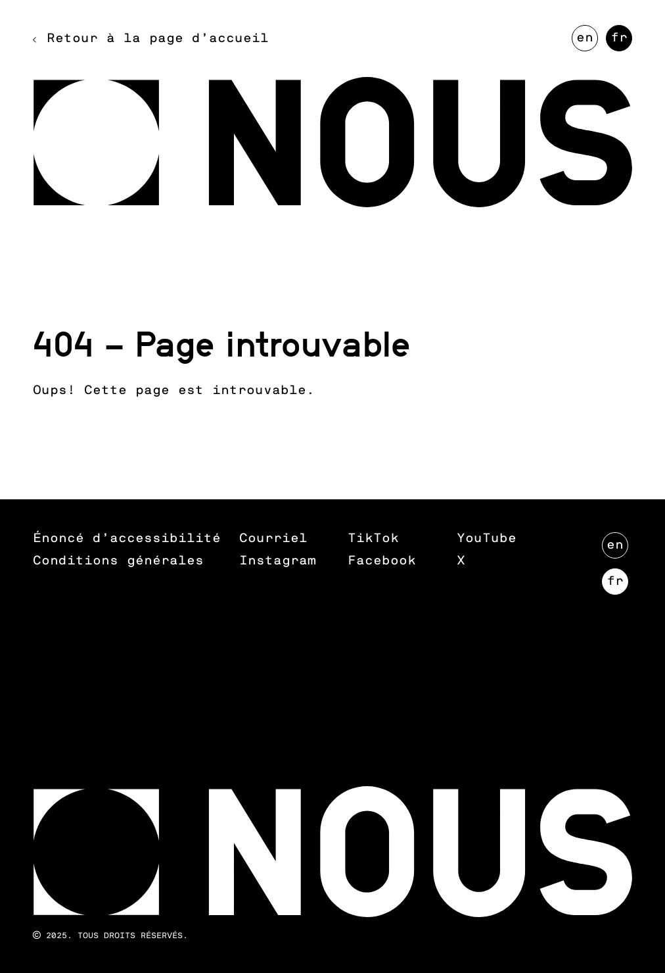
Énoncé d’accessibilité (127, 538)
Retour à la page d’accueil (158, 38)
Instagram (277, 561)
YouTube (486, 538)
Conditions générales (118, 561)
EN (587, 41)
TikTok (373, 538)
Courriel (273, 538)
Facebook (382, 561)
